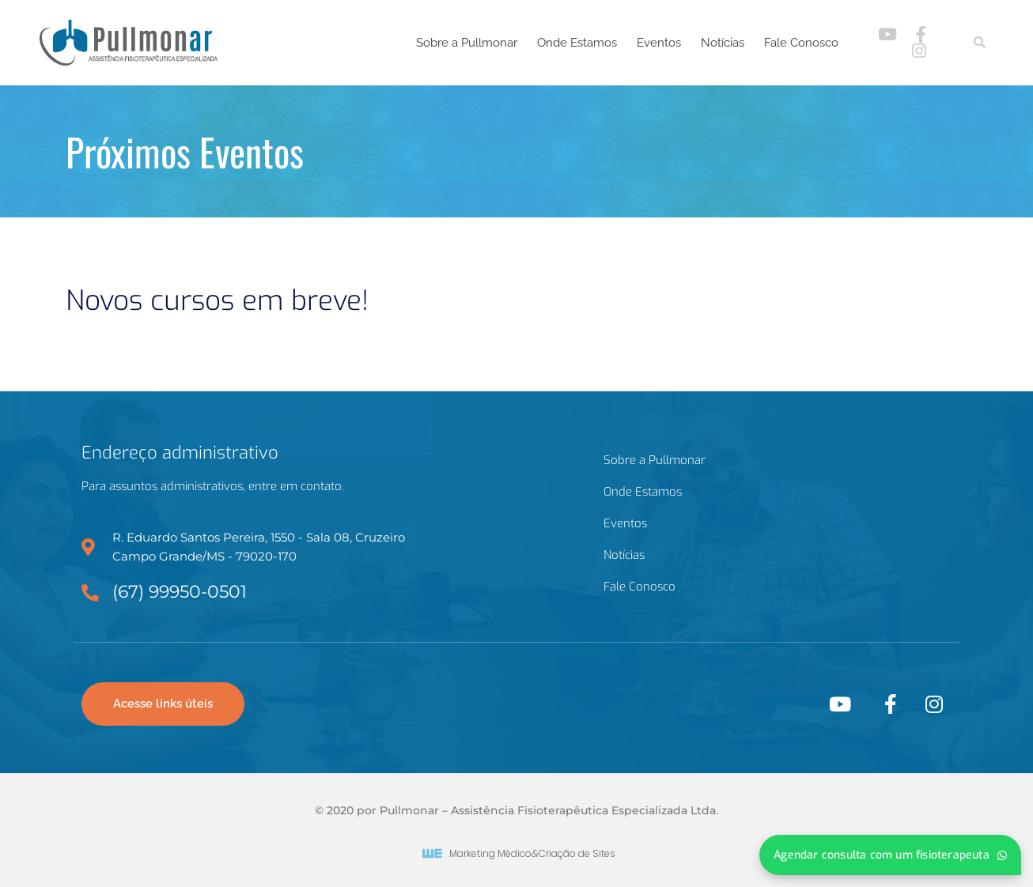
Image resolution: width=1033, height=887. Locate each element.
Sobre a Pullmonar (466, 43)
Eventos (659, 43)
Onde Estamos (577, 43)
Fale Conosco (801, 43)
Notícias (722, 43)
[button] (979, 43)
